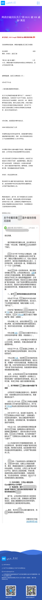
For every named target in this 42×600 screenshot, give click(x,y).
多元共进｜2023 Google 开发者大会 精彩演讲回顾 (18, 37)
